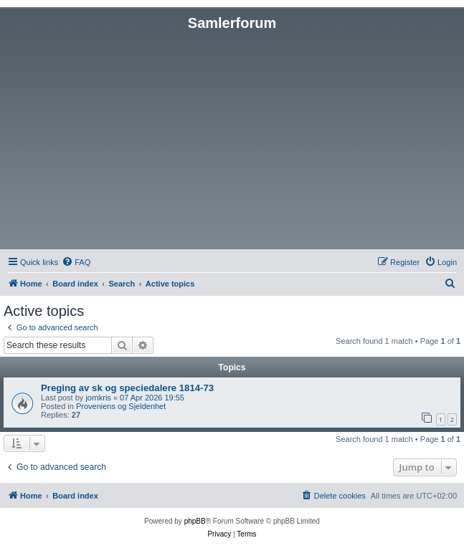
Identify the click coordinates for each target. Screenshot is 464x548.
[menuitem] (76, 262)
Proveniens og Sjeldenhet (121, 406)
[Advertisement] (232, 139)
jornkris (97, 397)
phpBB (195, 521)
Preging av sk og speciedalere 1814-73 (127, 388)
